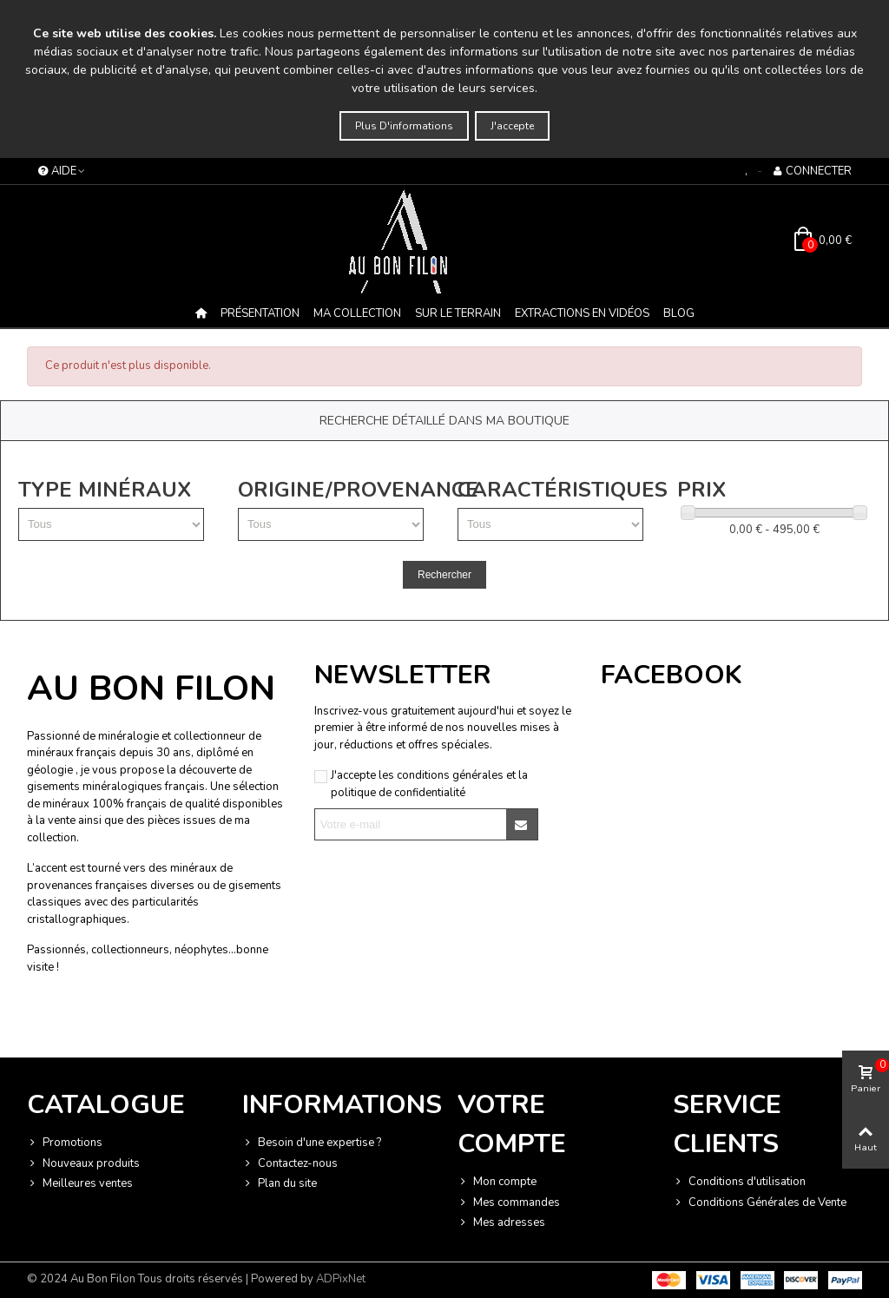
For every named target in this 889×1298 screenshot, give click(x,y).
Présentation (260, 313)
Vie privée (158, 1023)
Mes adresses (501, 1223)
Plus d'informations (404, 126)
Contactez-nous (290, 1164)
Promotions (64, 1143)
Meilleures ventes (80, 1184)
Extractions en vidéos (582, 313)
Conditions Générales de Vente (759, 1203)
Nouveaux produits (83, 1164)
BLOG (679, 313)
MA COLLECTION (357, 313)
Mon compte (497, 1182)
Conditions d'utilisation (739, 1182)
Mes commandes (509, 1203)
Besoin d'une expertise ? (311, 1143)
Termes (201, 1023)
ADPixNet (340, 1279)
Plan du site (279, 1184)
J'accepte (512, 126)
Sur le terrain (458, 313)
